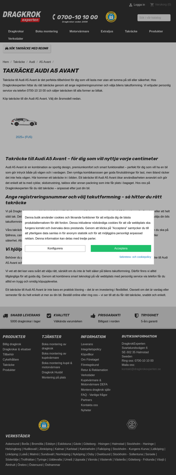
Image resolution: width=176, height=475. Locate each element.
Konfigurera (55, 248)
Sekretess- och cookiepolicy (135, 256)
